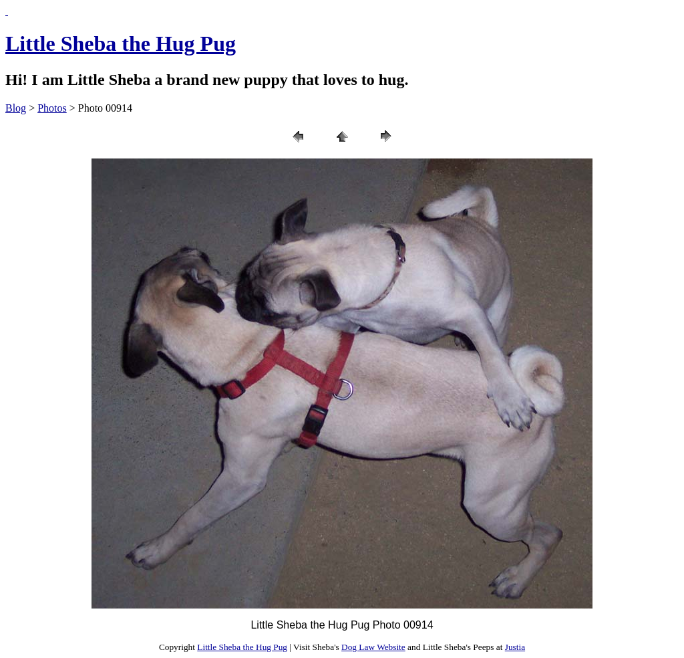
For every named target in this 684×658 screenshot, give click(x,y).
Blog (15, 108)
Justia (515, 647)
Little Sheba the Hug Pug (120, 43)
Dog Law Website (373, 647)
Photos (52, 108)
